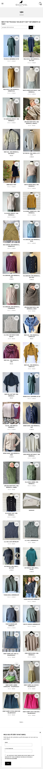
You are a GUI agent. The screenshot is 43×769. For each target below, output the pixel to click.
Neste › (21, 722)
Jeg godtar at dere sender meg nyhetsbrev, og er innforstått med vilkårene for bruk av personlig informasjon (19, 757)
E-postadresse (18, 750)
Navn (18, 744)
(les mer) (14, 758)
